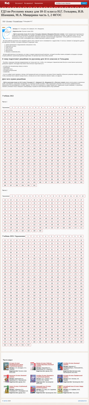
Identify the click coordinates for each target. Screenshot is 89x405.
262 (46, 164)
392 (17, 323)
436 (28, 332)
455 (58, 335)
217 (34, 154)
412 (52, 326)
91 (40, 127)
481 (40, 342)
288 (34, 170)
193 (58, 148)
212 (5, 154)
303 (40, 173)
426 (52, 329)
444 (75, 332)
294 (69, 170)
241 (5, 160)
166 (64, 142)
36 (52, 114)
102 (23, 130)
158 (17, 142)
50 (46, 117)
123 (64, 133)
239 (81, 157)
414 (64, 326)
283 (5, 170)
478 (23, 342)
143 (17, 139)
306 (58, 173)
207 (58, 151)
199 (11, 151)
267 (75, 164)
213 (11, 154)
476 (17, 342)
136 (58, 136)
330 (28, 179)
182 (75, 145)
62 (34, 120)
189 (34, 148)
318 (40, 176)
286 (23, 170)
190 (40, 148)
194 (64, 148)
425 (46, 329)
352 (75, 182)
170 (5, 145)
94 (57, 127)
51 (52, 117)
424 (40, 329)
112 (81, 130)
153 (75, 139)
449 (23, 335)
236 (64, 157)
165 (58, 142)
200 (17, 151)
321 (58, 176)
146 (34, 139)
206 (52, 151)
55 (75, 117)
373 (69, 317)
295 (75, 170)
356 (5, 185)
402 (75, 323)
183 (81, 145)
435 (23, 332)
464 (28, 338)
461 (11, 338)
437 (34, 332)
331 (34, 179)
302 (34, 173)
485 (64, 342)
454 (52, 335)
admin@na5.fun (82, 401)
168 (75, 142)
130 (23, 136)
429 (69, 329)
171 (11, 145)
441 (58, 332)
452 (40, 335)
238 (75, 157)
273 (28, 167)
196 (75, 148)
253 (75, 160)
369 (46, 317)
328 (17, 179)
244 (23, 160)
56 (81, 117)
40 (75, 114)
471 (69, 338)
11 (71, 107)
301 (28, 173)
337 (69, 179)
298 (11, 173)
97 (75, 127)
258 (23, 164)
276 (46, 167)
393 (23, 323)
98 (81, 127)
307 (64, 173)
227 (11, 157)
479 (28, 342)
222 (64, 154)
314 (17, 176)
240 (28, 289)
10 (65, 107)
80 (57, 123)
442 (64, 332)
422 (28, 329)
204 (40, 151)
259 (28, 164)
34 (40, 114)
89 (28, 127)
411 (46, 326)
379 (23, 320)
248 (46, 160)
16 (16, 111)
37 (57, 114)
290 (46, 170)
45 (22, 206)
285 (17, 170)
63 (40, 120)
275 (40, 167)
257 (17, 164)
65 (52, 120)
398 (52, 323)
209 (69, 151)
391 (11, 323)
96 (69, 127)
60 (22, 120)
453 (46, 335)
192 (52, 148)
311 (34, 305)
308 (69, 173)
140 (81, 136)
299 (17, 173)
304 (46, 173)
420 (17, 329)
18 (28, 111)
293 (64, 170)
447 (11, 335)
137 (64, 136)
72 (11, 123)
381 (34, 320)
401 (69, 323)
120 (46, 133)
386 (64, 320)
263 (52, 164)
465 (34, 338)
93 (52, 127)
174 (28, 145)
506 (23, 345)
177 (46, 145)
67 (63, 120)
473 (81, 338)
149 (52, 139)
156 (28, 271)
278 (58, 167)
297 (5, 173)
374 (75, 317)
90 (34, 127)
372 (64, 317)
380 (28, 320)
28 (5, 114)
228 (17, 157)
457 (69, 335)
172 (17, 145)
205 (46, 151)
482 (46, 342)
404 (5, 326)
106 (46, 130)
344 (28, 182)
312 (5, 176)
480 (34, 342)
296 (81, 170)
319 (46, 176)
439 (46, 332)
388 (75, 320)
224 (75, 154)
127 (5, 136)
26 (75, 111)
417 (81, 326)
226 (5, 157)
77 (40, 123)
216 (28, 154)
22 (52, 111)
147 (40, 139)
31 (22, 114)
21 (46, 111)
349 (58, 182)
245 (28, 160)
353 (81, 182)
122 (58, 133)
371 (58, 317)
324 (75, 176)
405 (11, 326)
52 (57, 117)
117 (28, 133)
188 (28, 148)
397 (46, 323)
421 (23, 329)
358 (17, 185)
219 (46, 154)
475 (11, 342)
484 (58, 342)
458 (75, 335)
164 (52, 142)
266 (69, 164)
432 (5, 332)
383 (46, 320)
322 (64, 176)
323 (69, 176)
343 (23, 182)
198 (5, 151)
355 (46, 314)
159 (23, 142)
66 (57, 120)
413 (58, 326)
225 (81, 154)
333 (46, 179)
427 (58, 329)
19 (34, 111)
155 (5, 142)
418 (5, 329)
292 (58, 170)
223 (69, 154)
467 (46, 338)
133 (40, 136)
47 (28, 117)
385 (58, 320)
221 (58, 154)
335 (58, 179)
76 (34, 123)
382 (40, 320)
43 (11, 117)
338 (75, 179)
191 (46, 148)
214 (17, 154)
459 (81, 335)
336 (64, 179)
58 (11, 120)
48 (34, 117)
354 (40, 314)
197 (81, 148)
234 (52, 157)
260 (34, 164)
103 (28, 130)
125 (75, 133)
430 (75, 329)
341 (11, 182)
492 (75, 342)
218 (40, 154)
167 (69, 142)
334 (52, 179)
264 (58, 164)
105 (40, 130)
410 (40, 326)
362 (5, 317)
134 (46, 136)
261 (40, 164)
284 (11, 170)
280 (69, 167)
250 (58, 160)
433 (11, 332)
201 (23, 151)
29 (11, 114)
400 (64, 323)
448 (17, 335)
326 (5, 179)
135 (52, 136)
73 (16, 123)
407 (23, 326)
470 (64, 338)
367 (34, 317)
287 (28, 170)
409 (34, 326)
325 (81, 176)
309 (75, 173)
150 (58, 139)
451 (34, 335)
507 (28, 345)
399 (58, 323)
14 (5, 111)
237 (69, 157)
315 (23, 176)
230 (28, 157)
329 (23, 179)
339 (81, 179)
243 (17, 160)
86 (11, 127)
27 (81, 111)
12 (77, 107)
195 (69, 148)
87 (16, 127)
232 (40, 157)
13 (82, 107)
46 (22, 117)
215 (23, 154)
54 (69, 117)
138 (69, 136)
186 (17, 148)
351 (69, 182)
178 (52, 145)
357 (11, 185)
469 (58, 338)
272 (23, 167)
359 (23, 185)
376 (5, 320)
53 (63, 117)
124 (69, 133)
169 (81, 142)
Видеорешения (39, 3)
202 (28, 151)
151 (64, 139)
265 (64, 164)
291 (52, 170)
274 (34, 167)
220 (52, 154)
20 (40, 111)
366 (28, 317)
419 (11, 329)
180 (64, 145)
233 (46, 157)
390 (5, 323)
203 (34, 151)
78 (46, 123)
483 (52, 342)
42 (5, 117)
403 (81, 323)
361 (34, 185)
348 (52, 182)
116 (23, 133)
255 (5, 164)
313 (11, 176)
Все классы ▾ (19, 3)
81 (63, 123)
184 (5, 148)
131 (28, 136)
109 (64, 130)
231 (34, 157)
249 (52, 160)
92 (46, 127)
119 (40, 133)
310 (81, 173)
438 (40, 332)
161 (34, 142)
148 (46, 139)
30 (16, 114)
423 (34, 329)
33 (34, 114)
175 (34, 145)
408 (28, 326)
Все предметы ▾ (28, 3)
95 (63, 127)
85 (5, 127)
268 (81, 164)
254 (81, 160)
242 (11, 160)
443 (69, 332)
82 (69, 123)
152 (69, 139)
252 (69, 160)
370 (52, 317)
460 (5, 338)
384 (52, 320)
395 (34, 323)
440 (52, 332)
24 (63, 111)
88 (22, 127)
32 (28, 114)
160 (28, 142)
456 (64, 335)
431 (81, 329)
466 (40, 338)
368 (40, 317)
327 (11, 179)
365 (23, 317)
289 (40, 170)
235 (58, 157)
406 (17, 326)
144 (23, 139)
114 (11, 133)
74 (22, 123)
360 (28, 185)
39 (69, 114)
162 (40, 142)
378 (17, 320)
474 (5, 342)
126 (81, 133)
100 (11, 130)
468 (52, 338)
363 (11, 317)
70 (81, 120)
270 (11, 167)
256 (11, 164)
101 (17, 130)
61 (28, 120)
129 (17, 136)
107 (52, 130)
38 (63, 114)
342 (17, 182)
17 (22, 111)
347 (46, 182)
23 (57, 111)
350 (64, 182)
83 (75, 123)
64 (46, 120)
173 (23, 145)
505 (17, 345)
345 (34, 182)
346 (40, 182)
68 (69, 120)
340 (5, 182)
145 (28, 139)
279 (64, 167)
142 (11, 139)
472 (75, 338)
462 (17, 338)
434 (17, 332)
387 (69, 320)
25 (69, 111)
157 (11, 142)
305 (52, 173)
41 (81, 114)
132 (34, 136)
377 (11, 320)
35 (46, 114)
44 (16, 117)
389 (81, 320)
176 (40, 145)
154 (81, 139)
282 (81, 167)
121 (52, 133)
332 (40, 179)
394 (28, 323)
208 (64, 151)
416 (75, 326)
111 (75, 130)
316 (28, 176)
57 (5, 120)
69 (75, 120)
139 (75, 136)
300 (23, 173)
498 (81, 342)
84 (81, 123)
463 (23, 338)
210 (75, 151)
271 (17, 167)
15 (11, 111)
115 (17, 133)
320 (52, 176)
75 (28, 123)
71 (5, 123)
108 (58, 130)
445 (81, 332)
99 (5, 130)
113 (5, 133)
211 (81, 151)
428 (64, 329)
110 (69, 130)
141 (5, 139)
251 (64, 160)
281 (75, 167)
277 (52, 167)
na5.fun (5, 401)
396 (40, 323)
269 (5, 167)
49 (40, 117)
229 (23, 157)
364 (17, 317)
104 (34, 130)
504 (11, 345)
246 (34, 160)
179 (58, 145)
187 (23, 148)
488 (69, 342)
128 (11, 136)
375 (81, 317)
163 (46, 142)
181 (69, 145)
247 (40, 160)
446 (5, 335)
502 (5, 345)
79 (52, 123)
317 (34, 176)
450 (28, 335)
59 (16, 120)
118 (34, 133)
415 (69, 326)
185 (11, 148)
